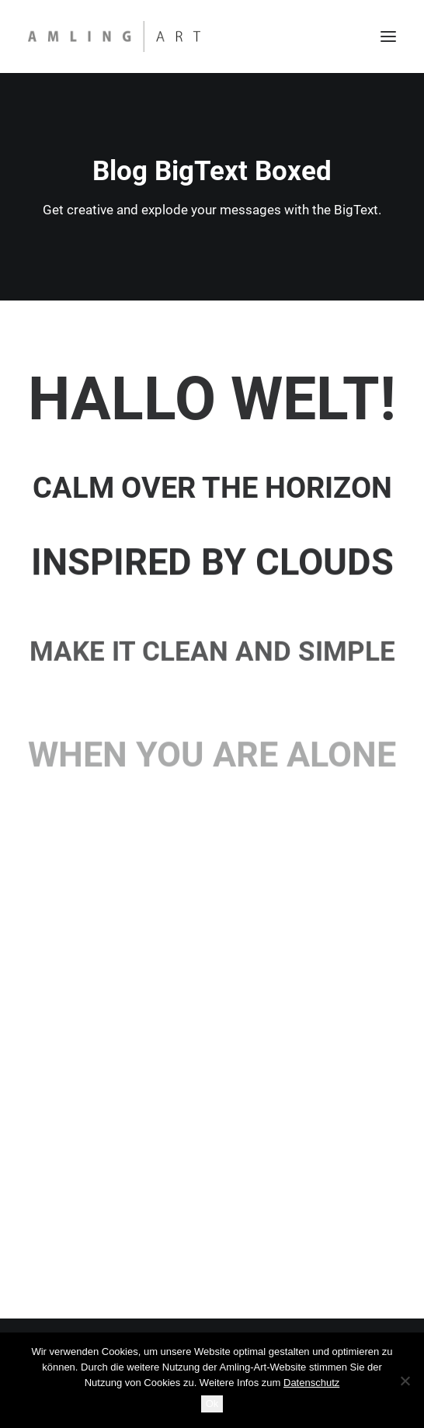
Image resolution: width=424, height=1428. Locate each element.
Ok (212, 1403)
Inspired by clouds (212, 570)
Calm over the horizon (212, 488)
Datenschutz (311, 1382)
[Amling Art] (114, 36)
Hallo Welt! (212, 399)
